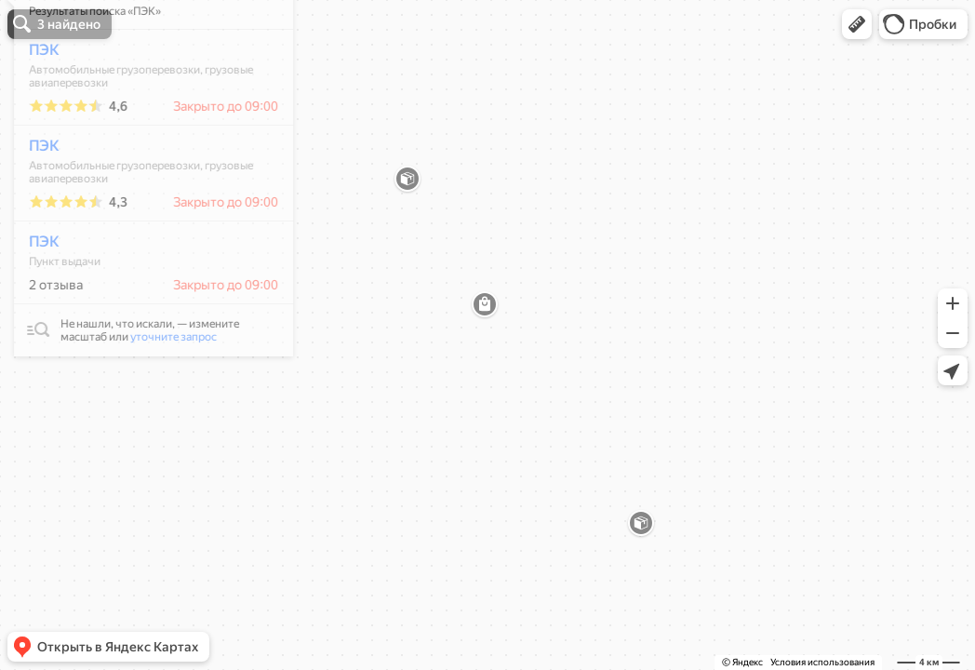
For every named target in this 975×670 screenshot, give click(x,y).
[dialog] (143, 229)
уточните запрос (163, 391)
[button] (857, 24)
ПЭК (34, 105)
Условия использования (822, 662)
